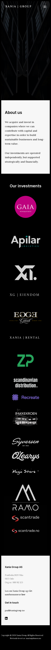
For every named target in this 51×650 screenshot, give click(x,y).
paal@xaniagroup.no (15, 610)
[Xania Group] (18, 6)
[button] (44, 6)
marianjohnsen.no (33, 638)
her (23, 594)
